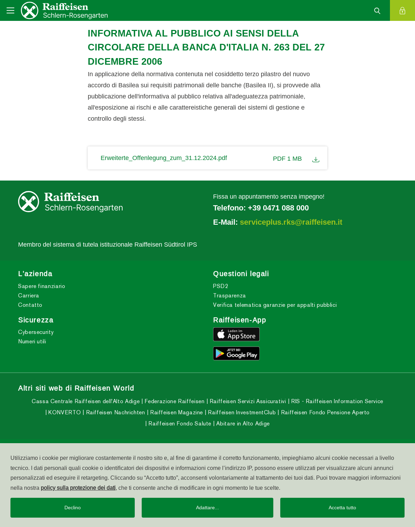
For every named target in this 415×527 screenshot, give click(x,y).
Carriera (28, 295)
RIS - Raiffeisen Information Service (336, 401)
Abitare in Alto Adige (242, 423)
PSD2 (220, 286)
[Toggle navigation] (10, 10)
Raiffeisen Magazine (175, 412)
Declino (72, 507)
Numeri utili (32, 341)
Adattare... (207, 507)
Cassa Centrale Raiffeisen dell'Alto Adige (86, 401)
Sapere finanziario (41, 286)
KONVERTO (64, 412)
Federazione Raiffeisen (174, 401)
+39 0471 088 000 (278, 207)
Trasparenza (229, 295)
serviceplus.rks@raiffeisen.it (291, 221)
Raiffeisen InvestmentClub (241, 412)
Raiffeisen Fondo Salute (179, 423)
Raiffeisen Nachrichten (114, 412)
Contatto (30, 305)
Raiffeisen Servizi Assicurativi (247, 401)
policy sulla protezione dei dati (78, 488)
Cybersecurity (36, 332)
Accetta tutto (342, 507)
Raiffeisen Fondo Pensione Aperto (324, 412)
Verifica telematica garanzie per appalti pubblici (275, 305)
